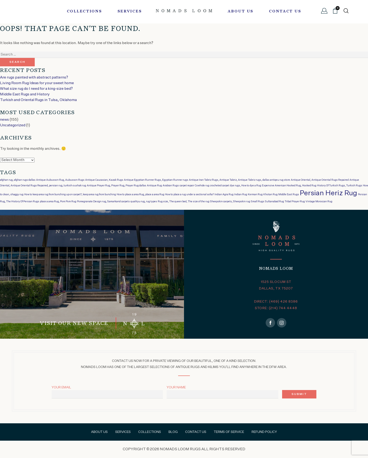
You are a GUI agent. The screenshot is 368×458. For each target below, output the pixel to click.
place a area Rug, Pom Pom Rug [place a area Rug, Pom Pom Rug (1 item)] (58, 201)
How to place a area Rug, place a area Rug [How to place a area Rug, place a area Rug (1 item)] (140, 194)
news (4, 120)
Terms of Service (229, 432)
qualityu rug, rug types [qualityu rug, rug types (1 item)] (143, 201)
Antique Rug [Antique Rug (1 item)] (154, 185)
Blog (173, 432)
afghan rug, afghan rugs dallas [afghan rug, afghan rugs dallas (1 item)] (17, 180)
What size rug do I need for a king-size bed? (36, 89)
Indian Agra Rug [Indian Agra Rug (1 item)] (224, 194)
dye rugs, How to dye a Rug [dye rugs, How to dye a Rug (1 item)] (245, 185)
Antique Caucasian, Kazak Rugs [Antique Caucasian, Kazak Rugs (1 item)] (104, 180)
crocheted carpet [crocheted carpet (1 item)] (219, 185)
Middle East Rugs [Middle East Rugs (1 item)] (288, 194)
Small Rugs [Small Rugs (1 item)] (257, 201)
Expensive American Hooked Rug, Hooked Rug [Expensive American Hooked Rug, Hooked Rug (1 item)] (289, 185)
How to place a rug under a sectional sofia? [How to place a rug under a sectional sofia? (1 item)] (189, 194)
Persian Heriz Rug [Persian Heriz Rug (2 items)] (328, 193)
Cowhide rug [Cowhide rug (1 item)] (202, 185)
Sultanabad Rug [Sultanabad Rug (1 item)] (274, 201)
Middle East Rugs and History (25, 94)
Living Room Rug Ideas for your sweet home (37, 83)
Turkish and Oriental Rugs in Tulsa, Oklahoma (38, 100)
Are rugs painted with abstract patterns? (34, 77)
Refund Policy (264, 432)
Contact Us (285, 11)
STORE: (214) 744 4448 (276, 308)
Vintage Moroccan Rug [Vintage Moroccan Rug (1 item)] (319, 201)
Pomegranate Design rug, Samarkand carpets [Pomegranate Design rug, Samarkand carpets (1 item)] (103, 201)
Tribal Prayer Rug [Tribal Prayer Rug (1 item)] (295, 201)
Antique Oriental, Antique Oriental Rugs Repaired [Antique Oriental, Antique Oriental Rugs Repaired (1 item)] (320, 180)
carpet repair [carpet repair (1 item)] (187, 185)
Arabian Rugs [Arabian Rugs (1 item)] (171, 185)
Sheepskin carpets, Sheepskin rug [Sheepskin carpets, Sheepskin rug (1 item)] (230, 201)
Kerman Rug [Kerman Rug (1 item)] (255, 194)
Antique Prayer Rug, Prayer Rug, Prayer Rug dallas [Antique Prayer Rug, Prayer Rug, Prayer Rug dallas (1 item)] (116, 185)
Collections (84, 11)
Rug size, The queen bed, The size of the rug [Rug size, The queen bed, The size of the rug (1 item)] (183, 201)
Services (130, 11)
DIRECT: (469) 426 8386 (276, 301)
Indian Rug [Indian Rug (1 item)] (240, 194)
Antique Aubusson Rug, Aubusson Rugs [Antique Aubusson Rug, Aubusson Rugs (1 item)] (60, 180)
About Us (240, 11)
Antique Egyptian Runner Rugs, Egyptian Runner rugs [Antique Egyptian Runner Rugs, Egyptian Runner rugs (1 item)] (156, 180)
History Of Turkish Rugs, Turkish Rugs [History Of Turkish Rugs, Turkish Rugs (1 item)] (339, 185)
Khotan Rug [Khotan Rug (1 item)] (270, 194)
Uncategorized (12, 125)
